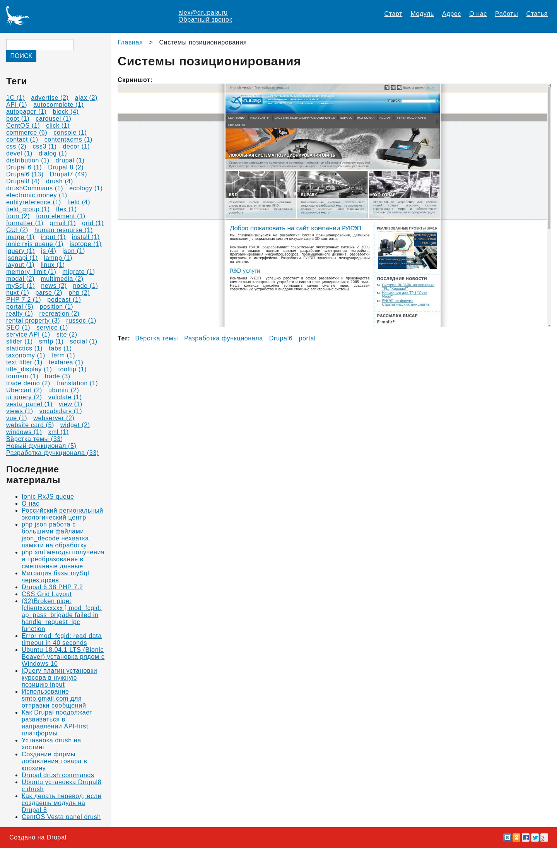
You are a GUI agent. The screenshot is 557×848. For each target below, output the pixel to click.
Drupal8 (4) (23, 181)
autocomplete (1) (58, 104)
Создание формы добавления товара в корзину (54, 761)
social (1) (83, 341)
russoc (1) (81, 320)
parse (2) (48, 292)
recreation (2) (59, 313)
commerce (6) (26, 132)
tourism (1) (22, 376)
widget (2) (75, 425)
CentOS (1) (23, 125)
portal (307, 338)
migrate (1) (78, 271)
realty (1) (19, 313)
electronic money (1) (36, 195)
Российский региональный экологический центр (62, 514)
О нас (478, 13)
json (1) (73, 251)
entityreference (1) (33, 202)
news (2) (54, 285)
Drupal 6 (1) (24, 167)
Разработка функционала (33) (52, 453)
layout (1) (20, 265)
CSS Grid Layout (47, 594)
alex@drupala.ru (202, 12)
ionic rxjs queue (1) (34, 244)
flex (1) (66, 209)
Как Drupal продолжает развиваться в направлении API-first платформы (57, 723)
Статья (537, 13)
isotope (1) (86, 244)
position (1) (56, 306)
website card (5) (30, 425)
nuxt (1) (17, 292)
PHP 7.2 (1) (23, 299)
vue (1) (16, 418)
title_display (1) (29, 369)
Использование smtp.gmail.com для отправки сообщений (54, 698)
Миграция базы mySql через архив (55, 576)
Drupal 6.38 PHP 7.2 (52, 587)
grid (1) (93, 223)
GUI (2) (17, 230)
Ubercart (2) (24, 390)
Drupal (57, 837)
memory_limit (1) (31, 271)
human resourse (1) (63, 230)
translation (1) (77, 383)
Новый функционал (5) (41, 446)
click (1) (58, 125)
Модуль (422, 13)
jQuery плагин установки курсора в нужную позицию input (59, 677)
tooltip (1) (72, 369)
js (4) (48, 251)
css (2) (16, 146)
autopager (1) (26, 111)
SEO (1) (18, 327)
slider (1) (19, 341)
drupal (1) (70, 160)
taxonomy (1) (25, 355)
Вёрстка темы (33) (34, 439)
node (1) (85, 285)
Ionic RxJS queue (48, 496)
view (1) (70, 404)
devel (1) (19, 153)
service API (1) (28, 334)
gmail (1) (63, 223)
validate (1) (65, 397)
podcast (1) (64, 299)
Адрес (451, 13)
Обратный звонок (205, 19)
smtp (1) (51, 341)
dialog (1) (53, 153)
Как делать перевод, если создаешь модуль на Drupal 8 (61, 803)
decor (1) (76, 146)
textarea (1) (66, 362)
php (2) (79, 292)
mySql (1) (20, 285)
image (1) (20, 237)
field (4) (78, 202)
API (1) (16, 104)
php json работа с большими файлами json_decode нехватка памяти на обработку (55, 535)
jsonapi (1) (22, 258)
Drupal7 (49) (68, 174)
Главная (130, 42)
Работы (506, 13)
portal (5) (19, 306)
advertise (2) (49, 97)
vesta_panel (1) (29, 404)
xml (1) (58, 432)
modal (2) (20, 278)
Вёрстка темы (156, 338)
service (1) (52, 327)
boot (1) (17, 118)
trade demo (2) (28, 383)
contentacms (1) (68, 139)
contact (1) (22, 139)
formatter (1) (24, 223)
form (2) (18, 216)
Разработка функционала (223, 338)
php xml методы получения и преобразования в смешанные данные (63, 559)
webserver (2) (53, 418)
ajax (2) (86, 97)
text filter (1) (24, 362)
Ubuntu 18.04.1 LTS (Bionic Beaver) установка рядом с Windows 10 (63, 656)
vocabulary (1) (60, 411)
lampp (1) (58, 258)
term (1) (63, 355)
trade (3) (57, 376)
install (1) (86, 237)
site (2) (66, 334)
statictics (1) (24, 348)
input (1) (53, 237)
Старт (393, 13)
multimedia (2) (62, 278)
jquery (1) (20, 251)
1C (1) (15, 97)
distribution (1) (28, 160)
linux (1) (53, 265)
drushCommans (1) (34, 188)
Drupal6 (281, 338)
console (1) (70, 132)
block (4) (66, 111)
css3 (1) (44, 146)
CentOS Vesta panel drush (61, 817)
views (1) (19, 411)
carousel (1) (53, 118)
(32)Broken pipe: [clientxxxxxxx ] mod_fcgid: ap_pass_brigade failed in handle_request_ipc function (62, 615)
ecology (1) (86, 188)
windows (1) (24, 432)
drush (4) (59, 181)
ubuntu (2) (63, 390)
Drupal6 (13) (25, 174)
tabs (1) (60, 348)
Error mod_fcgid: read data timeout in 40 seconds (62, 639)
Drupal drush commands (58, 775)
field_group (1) (28, 209)
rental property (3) (33, 320)
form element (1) (60, 216)
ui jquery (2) (24, 397)
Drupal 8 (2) (66, 167)
